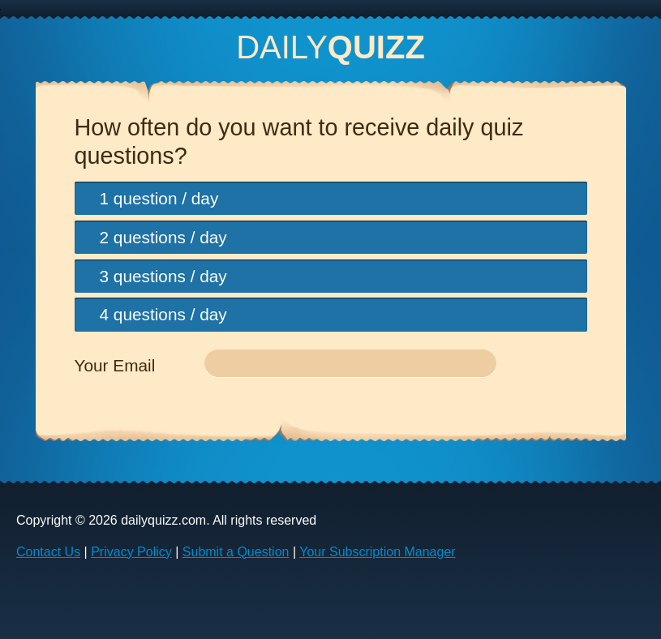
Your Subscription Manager (377, 552)
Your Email (115, 365)
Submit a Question (236, 552)
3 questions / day (163, 276)
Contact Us (48, 552)
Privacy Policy (131, 552)
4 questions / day (163, 314)
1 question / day (159, 198)
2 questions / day (163, 237)
